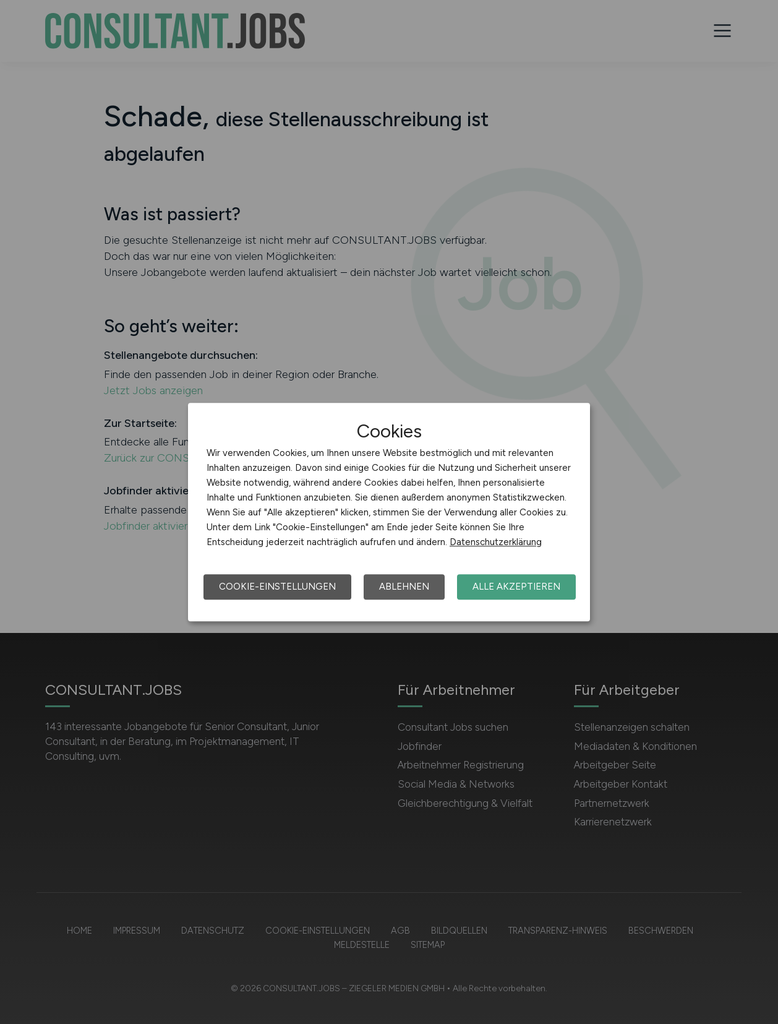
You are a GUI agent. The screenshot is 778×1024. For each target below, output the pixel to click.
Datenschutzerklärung (496, 542)
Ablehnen (404, 586)
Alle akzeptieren (516, 586)
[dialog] (389, 512)
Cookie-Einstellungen (277, 586)
